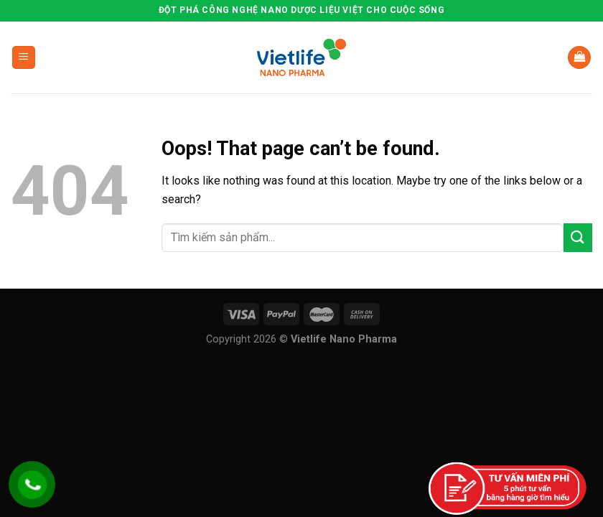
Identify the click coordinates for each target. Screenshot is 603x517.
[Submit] (578, 237)
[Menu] (24, 58)
